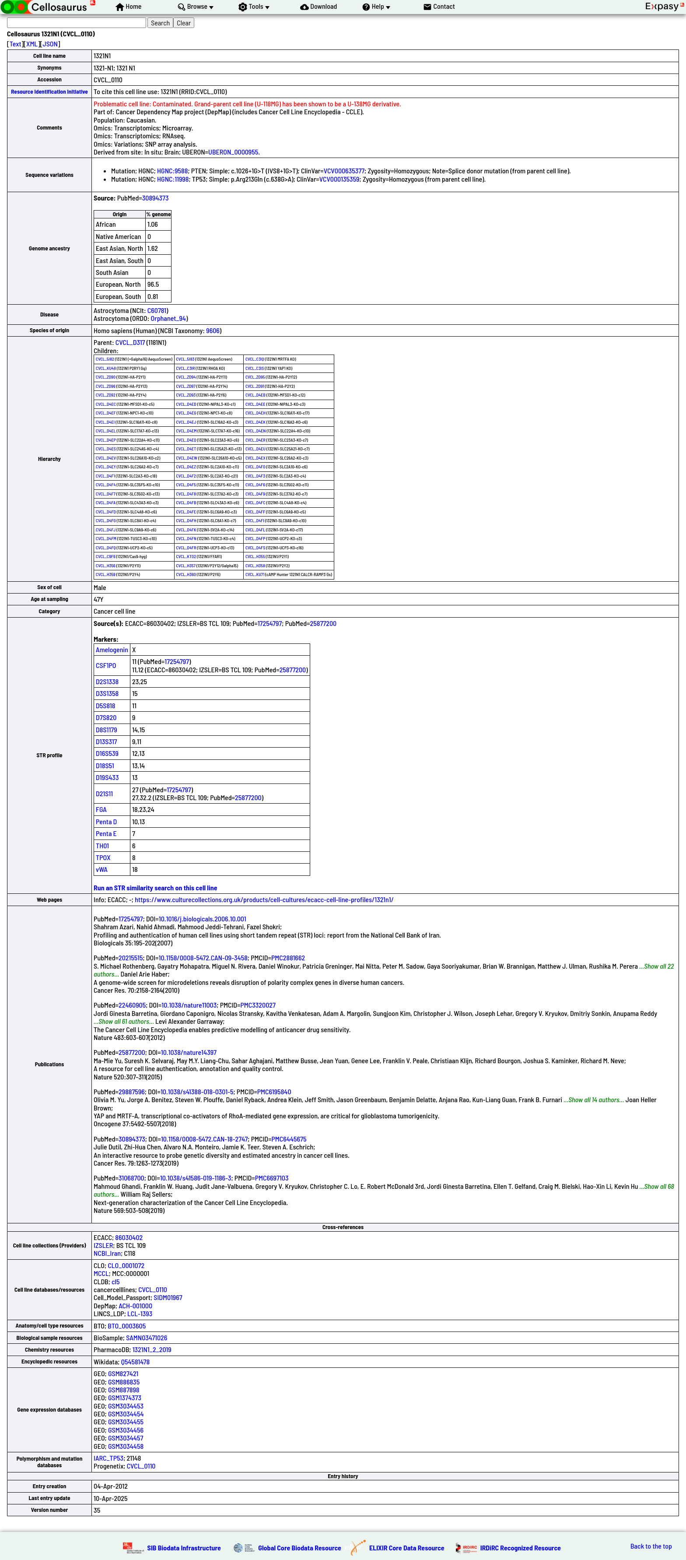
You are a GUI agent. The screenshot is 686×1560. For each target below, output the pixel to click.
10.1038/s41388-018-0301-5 (197, 1091)
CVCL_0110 (152, 1289)
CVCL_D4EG (186, 412)
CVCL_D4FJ (106, 529)
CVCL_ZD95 (255, 376)
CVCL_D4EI (105, 422)
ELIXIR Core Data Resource (406, 1547)
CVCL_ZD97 (186, 386)
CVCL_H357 (186, 565)
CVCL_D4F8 (186, 493)
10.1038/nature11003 (189, 1005)
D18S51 (105, 765)
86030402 (129, 1237)
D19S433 (107, 777)
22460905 (132, 1005)
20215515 (131, 957)
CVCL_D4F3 (255, 475)
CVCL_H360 (186, 574)
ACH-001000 (135, 1305)
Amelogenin (112, 649)
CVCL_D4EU (255, 448)
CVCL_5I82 (105, 359)
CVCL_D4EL (106, 430)
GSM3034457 (125, 1438)
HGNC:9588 (172, 170)
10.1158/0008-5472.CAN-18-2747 (204, 1139)
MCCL (101, 1273)
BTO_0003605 (127, 1325)
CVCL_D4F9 (255, 493)
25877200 (323, 623)
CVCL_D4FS (255, 547)
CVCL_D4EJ (186, 422)
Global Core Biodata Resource (299, 1547)
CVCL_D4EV (106, 457)
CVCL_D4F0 (255, 466)
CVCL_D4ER (255, 440)
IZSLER (103, 1245)
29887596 (132, 1091)
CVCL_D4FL (255, 529)
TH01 (102, 845)
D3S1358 (107, 693)
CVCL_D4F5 (186, 484)
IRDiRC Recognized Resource (520, 1547)
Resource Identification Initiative (49, 91)
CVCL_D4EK (255, 422)
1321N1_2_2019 (152, 1349)
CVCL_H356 (106, 565)
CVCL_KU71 (254, 574)
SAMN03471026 (146, 1337)
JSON (50, 43)
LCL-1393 (139, 1313)
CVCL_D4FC (255, 502)
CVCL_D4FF (255, 511)
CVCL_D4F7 (106, 493)
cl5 (115, 1281)
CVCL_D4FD (106, 511)
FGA (101, 809)
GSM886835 (124, 1381)
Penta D (106, 821)
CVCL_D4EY (106, 466)
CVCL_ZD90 (106, 376)
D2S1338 (107, 681)
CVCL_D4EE (255, 404)
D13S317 (106, 741)
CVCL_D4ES (106, 448)
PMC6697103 (272, 1178)
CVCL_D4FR (186, 547)
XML (32, 43)
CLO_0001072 (126, 1265)
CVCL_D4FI (254, 520)
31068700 (131, 1178)
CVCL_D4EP (106, 440)
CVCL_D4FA (106, 502)
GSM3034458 (126, 1446)
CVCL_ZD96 (106, 386)
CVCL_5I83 (185, 359)
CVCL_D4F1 (105, 475)
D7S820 (106, 717)
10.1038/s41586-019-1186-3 (195, 1178)
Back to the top (651, 1546)
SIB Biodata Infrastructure (184, 1547)
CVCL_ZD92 (106, 394)
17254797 (270, 623)
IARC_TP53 (108, 1458)
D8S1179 (106, 729)
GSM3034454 (126, 1413)
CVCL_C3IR (185, 368)
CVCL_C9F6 (106, 556)
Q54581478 (135, 1361)
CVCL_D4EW (186, 457)
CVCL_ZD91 (254, 386)
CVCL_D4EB (255, 394)
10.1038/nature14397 (189, 1052)
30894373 (155, 197)
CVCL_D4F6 (255, 484)
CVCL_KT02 (186, 556)
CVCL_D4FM (106, 538)
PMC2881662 (288, 957)
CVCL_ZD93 (186, 394)
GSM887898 (124, 1389)
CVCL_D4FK (186, 529)
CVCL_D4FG (106, 520)
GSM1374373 (124, 1397)
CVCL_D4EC (106, 404)
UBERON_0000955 (233, 152)
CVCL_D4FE (186, 511)
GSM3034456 (126, 1430)
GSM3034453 (126, 1406)
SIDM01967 (168, 1297)
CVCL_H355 (255, 556)
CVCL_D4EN (255, 430)
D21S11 (104, 793)
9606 (213, 330)
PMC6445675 (288, 1139)
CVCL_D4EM (186, 430)
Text (15, 43)
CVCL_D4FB (186, 502)
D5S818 (105, 705)
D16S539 (107, 753)
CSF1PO (106, 665)
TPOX (103, 857)
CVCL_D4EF (106, 412)
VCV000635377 (344, 170)
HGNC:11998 (173, 179)
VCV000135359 (339, 179)
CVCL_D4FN (186, 538)
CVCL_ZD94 (186, 376)
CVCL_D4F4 (106, 484)
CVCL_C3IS (254, 368)
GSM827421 (123, 1373)
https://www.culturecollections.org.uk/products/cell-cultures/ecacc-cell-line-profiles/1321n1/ (264, 899)
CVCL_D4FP (255, 538)
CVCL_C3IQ (254, 359)
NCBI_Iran (107, 1253)
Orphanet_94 (168, 318)
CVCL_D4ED (186, 404)
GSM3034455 (126, 1421)
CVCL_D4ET (186, 448)
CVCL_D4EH (255, 412)
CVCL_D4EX (255, 457)
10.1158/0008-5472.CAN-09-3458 (203, 957)
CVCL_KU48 (106, 368)
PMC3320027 (257, 1005)
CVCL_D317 (130, 342)
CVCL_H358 (255, 565)
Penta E (106, 833)
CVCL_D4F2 (186, 475)
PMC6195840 (274, 1091)
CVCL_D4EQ (186, 440)
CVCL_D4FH (186, 520)
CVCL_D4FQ (106, 547)
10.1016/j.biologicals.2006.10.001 (202, 918)
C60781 (156, 310)
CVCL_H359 (106, 574)
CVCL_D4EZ (186, 466)
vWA (102, 869)
